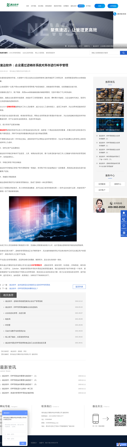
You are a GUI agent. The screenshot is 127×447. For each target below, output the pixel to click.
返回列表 (79, 287)
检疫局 (7, 319)
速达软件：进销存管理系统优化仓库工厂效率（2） (110, 100)
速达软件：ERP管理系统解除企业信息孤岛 (21, 307)
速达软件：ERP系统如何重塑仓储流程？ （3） (19, 384)
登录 (99, 6)
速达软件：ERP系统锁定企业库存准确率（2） (109, 137)
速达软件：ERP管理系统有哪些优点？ (23, 288)
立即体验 (113, 6)
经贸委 (7, 325)
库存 (24, 351)
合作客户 (102, 190)
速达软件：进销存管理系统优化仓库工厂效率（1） (110, 115)
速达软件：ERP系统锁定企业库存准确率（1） (109, 144)
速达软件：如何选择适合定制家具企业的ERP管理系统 (29, 285)
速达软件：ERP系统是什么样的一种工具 (17, 389)
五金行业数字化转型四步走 (15, 331)
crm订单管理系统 (15, 53)
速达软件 (14, 351)
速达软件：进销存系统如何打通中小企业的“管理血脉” (109, 165)
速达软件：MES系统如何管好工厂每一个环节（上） (110, 130)
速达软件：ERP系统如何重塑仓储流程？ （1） (19, 376)
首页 (80, 46)
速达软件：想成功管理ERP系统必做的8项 (18, 393)
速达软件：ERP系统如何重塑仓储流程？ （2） (19, 380)
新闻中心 (87, 46)
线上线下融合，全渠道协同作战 (17, 337)
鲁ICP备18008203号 (51, 443)
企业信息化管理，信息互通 (15, 313)
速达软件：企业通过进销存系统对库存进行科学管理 (110, 46)
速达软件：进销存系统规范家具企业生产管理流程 (24, 301)
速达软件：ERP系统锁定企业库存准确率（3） (109, 151)
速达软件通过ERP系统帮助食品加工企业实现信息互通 (25, 343)
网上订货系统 (39, 53)
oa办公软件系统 (28, 53)
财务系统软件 (50, 53)
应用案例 (102, 184)
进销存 (20, 351)
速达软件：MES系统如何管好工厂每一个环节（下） (109, 158)
